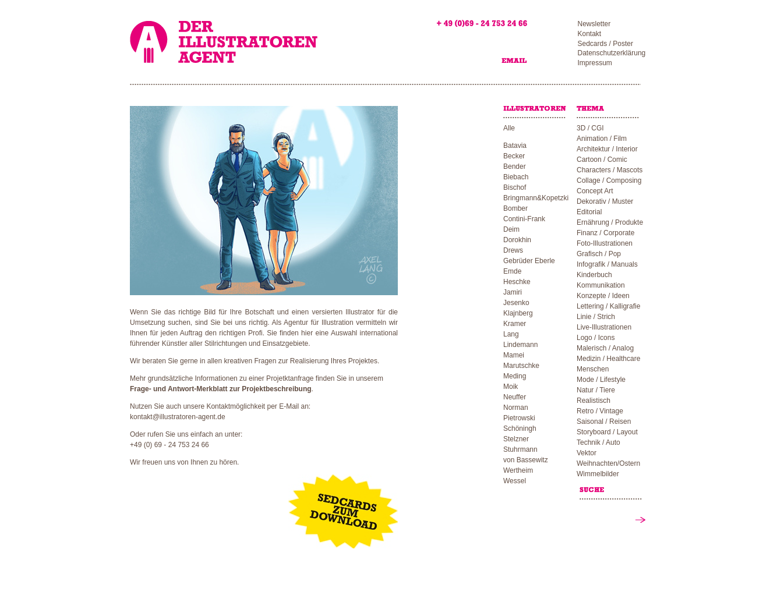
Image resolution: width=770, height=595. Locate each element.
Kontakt (590, 34)
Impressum (595, 63)
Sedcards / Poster (605, 44)
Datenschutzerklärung (612, 53)
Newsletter (594, 24)
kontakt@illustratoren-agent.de (177, 417)
